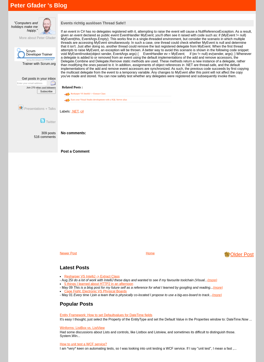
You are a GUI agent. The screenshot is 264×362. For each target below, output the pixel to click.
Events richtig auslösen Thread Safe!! (93, 23)
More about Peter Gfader (37, 38)
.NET (75, 111)
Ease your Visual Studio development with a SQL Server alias (99, 99)
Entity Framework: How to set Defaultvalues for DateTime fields (106, 315)
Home (150, 253)
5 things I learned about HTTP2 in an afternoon (98, 284)
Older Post (242, 254)
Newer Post (68, 253)
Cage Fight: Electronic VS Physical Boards (95, 291)
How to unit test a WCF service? (83, 344)
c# (82, 111)
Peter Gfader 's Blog (38, 5)
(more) (212, 280)
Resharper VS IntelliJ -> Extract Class (88, 93)
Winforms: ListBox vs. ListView (82, 328)
